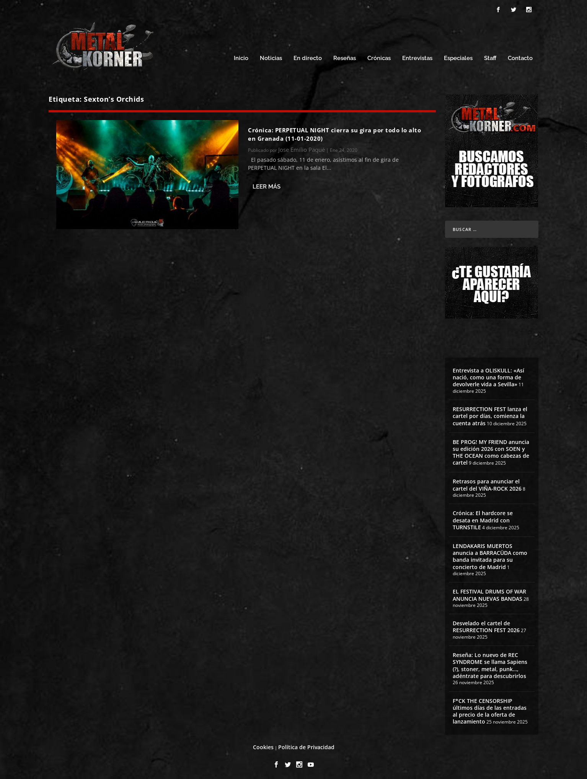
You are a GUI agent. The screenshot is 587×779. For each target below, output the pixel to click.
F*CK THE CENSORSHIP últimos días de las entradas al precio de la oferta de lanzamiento (490, 709)
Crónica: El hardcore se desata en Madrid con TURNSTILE (483, 518)
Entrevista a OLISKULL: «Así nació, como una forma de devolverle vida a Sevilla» (488, 374)
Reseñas (344, 56)
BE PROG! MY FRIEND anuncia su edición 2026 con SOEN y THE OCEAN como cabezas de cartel (491, 450)
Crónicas (379, 56)
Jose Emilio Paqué (301, 147)
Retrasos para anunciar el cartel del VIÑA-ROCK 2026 (487, 483)
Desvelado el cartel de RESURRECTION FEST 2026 (486, 625)
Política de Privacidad (306, 745)
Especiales (458, 56)
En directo (308, 56)
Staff (490, 56)
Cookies (263, 745)
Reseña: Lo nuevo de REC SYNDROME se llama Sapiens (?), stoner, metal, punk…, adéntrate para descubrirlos (490, 663)
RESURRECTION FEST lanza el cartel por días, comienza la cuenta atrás (490, 413)
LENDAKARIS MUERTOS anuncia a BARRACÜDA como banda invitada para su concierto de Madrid (490, 554)
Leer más (266, 184)
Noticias (271, 56)
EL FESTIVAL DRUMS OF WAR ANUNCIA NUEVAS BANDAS (489, 593)
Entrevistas (417, 56)
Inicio (241, 56)
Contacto (520, 56)
